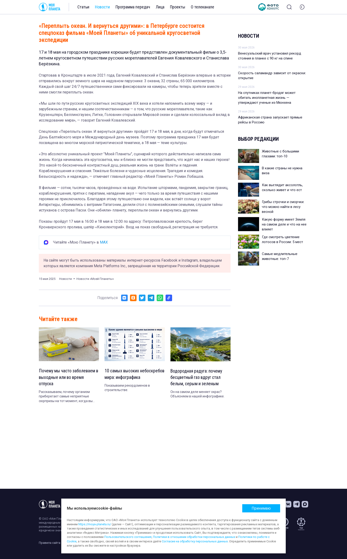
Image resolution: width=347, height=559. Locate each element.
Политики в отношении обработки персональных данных (194, 537)
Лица (160, 6)
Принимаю (261, 508)
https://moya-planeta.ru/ (94, 524)
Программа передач (133, 6)
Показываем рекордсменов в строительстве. (127, 394)
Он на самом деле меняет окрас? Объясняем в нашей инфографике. (197, 395)
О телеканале (202, 6)
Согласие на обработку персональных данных (195, 541)
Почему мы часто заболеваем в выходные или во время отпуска (68, 377)
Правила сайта (49, 542)
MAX (104, 242)
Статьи (83, 6)
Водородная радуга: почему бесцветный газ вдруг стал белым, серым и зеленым (196, 377)
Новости (102, 6)
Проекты (177, 6)
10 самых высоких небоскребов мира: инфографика (123, 377)
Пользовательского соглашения (128, 537)
